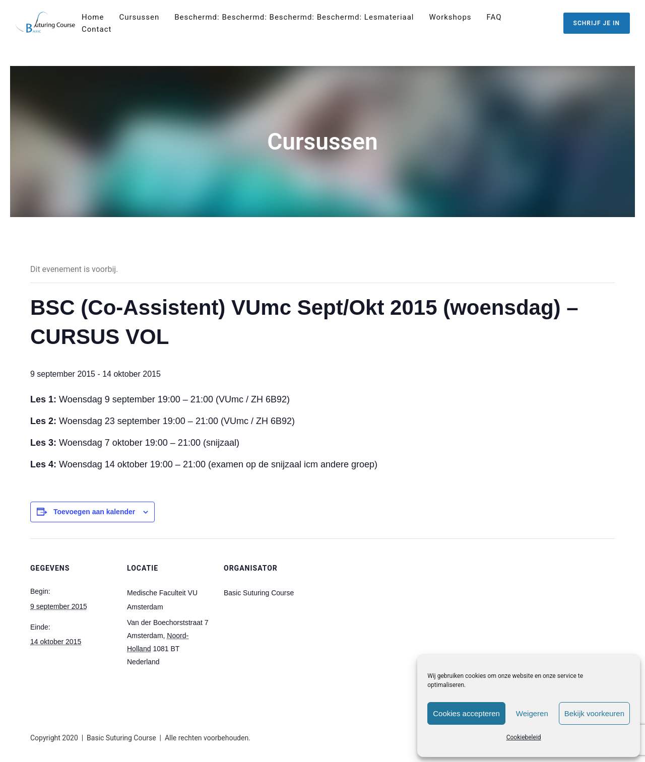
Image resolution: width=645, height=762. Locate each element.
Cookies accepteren (466, 713)
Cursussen (139, 17)
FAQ (494, 17)
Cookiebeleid (523, 737)
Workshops (450, 17)
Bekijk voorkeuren (594, 713)
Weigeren (532, 713)
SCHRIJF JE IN (596, 23)
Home (93, 17)
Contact (96, 29)
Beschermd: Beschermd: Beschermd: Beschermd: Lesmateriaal (294, 17)
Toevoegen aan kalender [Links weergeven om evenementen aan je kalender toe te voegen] (94, 512)
